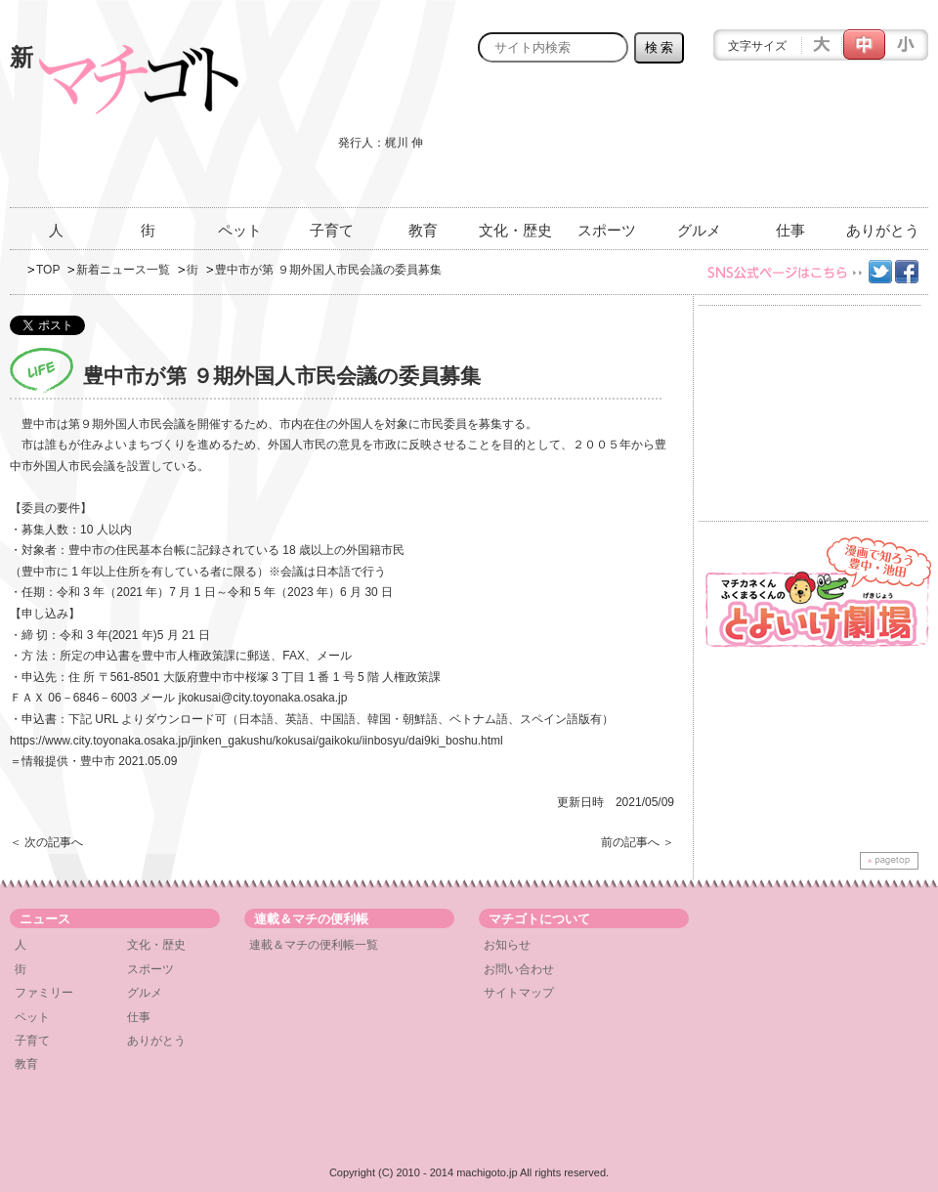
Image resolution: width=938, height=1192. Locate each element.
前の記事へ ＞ (637, 842)
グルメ (699, 230)
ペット (240, 230)
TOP (48, 270)
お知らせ (507, 945)
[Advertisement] (841, 146)
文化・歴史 (515, 230)
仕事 (790, 230)
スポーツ (606, 230)
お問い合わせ (519, 969)
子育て (332, 230)
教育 (423, 230)
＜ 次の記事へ (46, 842)
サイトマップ (519, 993)
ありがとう (882, 230)
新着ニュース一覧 (123, 270)
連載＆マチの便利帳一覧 (313, 945)
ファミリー (44, 993)
